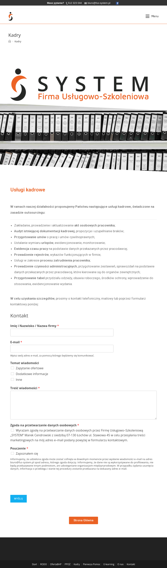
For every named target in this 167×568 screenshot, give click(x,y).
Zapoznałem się (27, 453)
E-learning (109, 558)
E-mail (16, 342)
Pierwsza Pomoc (91, 558)
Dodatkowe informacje (32, 374)
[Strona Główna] (9, 41)
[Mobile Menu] (152, 16)
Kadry (77, 558)
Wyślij (18, 498)
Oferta (53, 558)
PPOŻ (68, 558)
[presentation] (39, 488)
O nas (121, 558)
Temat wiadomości (24, 363)
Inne (19, 380)
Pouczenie (19, 448)
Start (34, 558)
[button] (83, 520)
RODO (43, 558)
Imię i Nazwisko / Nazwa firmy (34, 326)
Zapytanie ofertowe (30, 368)
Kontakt (131, 558)
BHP (59, 558)
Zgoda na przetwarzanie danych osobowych (44, 425)
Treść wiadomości (25, 388)
